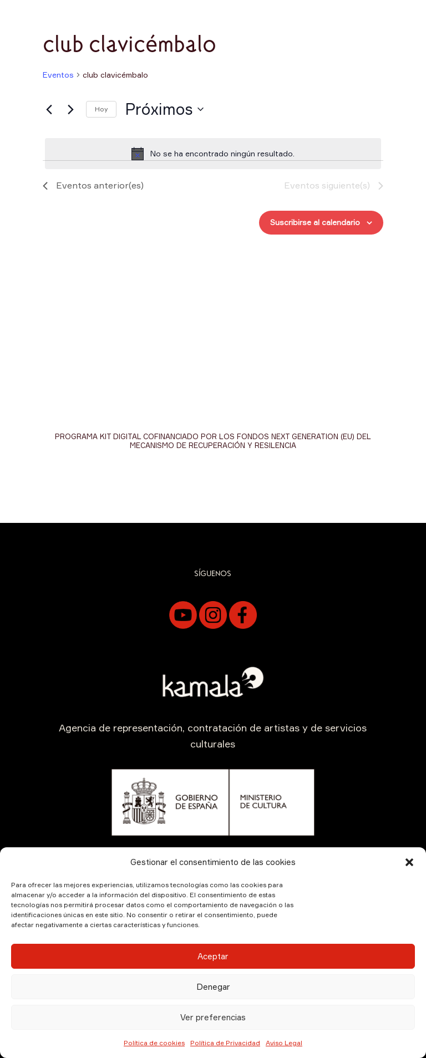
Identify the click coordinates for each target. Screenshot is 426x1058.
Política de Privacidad (225, 1043)
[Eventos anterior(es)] (49, 109)
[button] (409, 862)
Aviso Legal (284, 1043)
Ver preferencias (213, 1017)
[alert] (213, 153)
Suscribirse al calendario (315, 222)
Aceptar (213, 956)
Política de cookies (154, 1043)
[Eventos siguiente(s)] (71, 109)
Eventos (58, 74)
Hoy (101, 109)
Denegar (213, 986)
